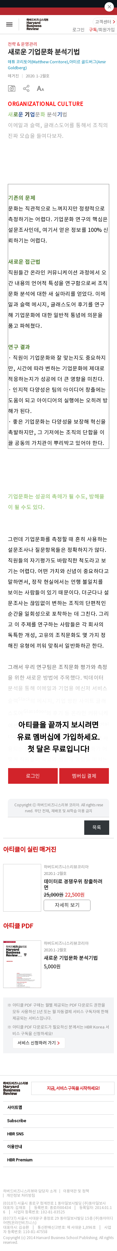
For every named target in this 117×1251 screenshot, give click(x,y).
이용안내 (58, 1146)
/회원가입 (102, 30)
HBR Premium (58, 1160)
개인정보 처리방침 (21, 1195)
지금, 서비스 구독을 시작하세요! (73, 1088)
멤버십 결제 (84, 776)
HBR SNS (58, 1134)
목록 (96, 827)
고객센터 (103, 22)
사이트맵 (58, 1107)
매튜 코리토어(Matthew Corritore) (38, 62)
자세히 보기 (67, 905)
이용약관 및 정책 (76, 1191)
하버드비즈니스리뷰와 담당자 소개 (29, 1191)
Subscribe (58, 1120)
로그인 (78, 30)
